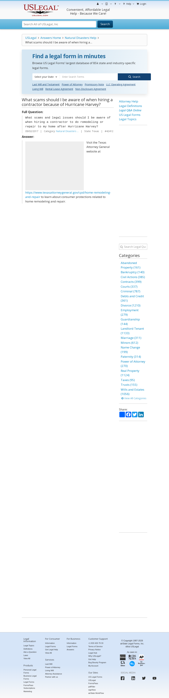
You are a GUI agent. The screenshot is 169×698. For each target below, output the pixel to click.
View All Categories (133, 397)
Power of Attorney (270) (133, 363)
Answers (70, 649)
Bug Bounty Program (97, 662)
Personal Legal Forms (30, 670)
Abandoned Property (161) (130, 264)
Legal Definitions (130, 105)
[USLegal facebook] (122, 678)
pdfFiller (91, 686)
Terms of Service (95, 646)
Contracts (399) (131, 281)
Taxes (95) (128, 379)
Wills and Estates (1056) (132, 391)
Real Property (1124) (130, 372)
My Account (93, 665)
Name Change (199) (130, 349)
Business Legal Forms (30, 677)
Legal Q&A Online (130, 110)
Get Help (92, 659)
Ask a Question (30, 652)
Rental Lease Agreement (59, 88)
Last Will (48, 664)
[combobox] (46, 76)
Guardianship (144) (130, 321)
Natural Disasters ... (67, 130)
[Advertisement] (54, 165)
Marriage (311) (131, 337)
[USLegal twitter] (144, 678)
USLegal (31, 38)
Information (50, 643)
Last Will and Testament (46, 84)
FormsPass (93, 683)
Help (128, 4)
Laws (26, 655)
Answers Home (50, 38)
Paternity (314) (131, 356)
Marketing (28, 691)
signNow (92, 689)
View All (27, 658)
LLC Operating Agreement (121, 84)
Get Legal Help (51, 649)
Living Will (37, 88)
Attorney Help (128, 101)
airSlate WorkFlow (96, 693)
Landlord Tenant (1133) (132, 330)
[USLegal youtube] (154, 678)
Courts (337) (129, 286)
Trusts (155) (129, 384)
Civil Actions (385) (133, 276)
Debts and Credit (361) (132, 298)
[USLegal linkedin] (133, 678)
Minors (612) (129, 342)
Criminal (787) (130, 291)
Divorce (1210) (130, 305)
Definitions (28, 648)
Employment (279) (130, 312)
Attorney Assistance (53, 673)
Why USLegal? (94, 656)
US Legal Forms (129, 114)
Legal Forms (29, 682)
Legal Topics (127, 119)
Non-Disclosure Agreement (90, 88)
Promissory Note (94, 84)
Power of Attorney (72, 84)
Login (141, 3)
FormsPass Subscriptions (29, 686)
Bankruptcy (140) (132, 272)
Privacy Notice (94, 649)
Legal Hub (92, 652)
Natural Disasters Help (80, 38)
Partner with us (51, 677)
